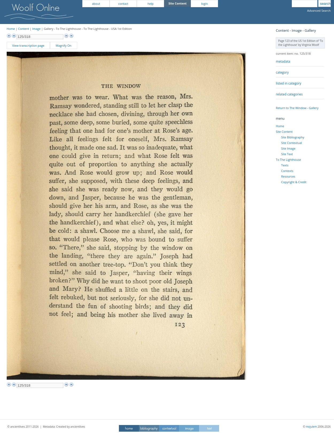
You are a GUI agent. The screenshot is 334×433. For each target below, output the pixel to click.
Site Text (287, 154)
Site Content (284, 132)
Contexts (287, 171)
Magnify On (63, 45)
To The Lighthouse (288, 160)
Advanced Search (319, 11)
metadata (283, 61)
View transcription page (28, 45)
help (150, 4)
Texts (284, 165)
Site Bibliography (292, 137)
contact (123, 4)
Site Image (288, 148)
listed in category (288, 83)
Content (23, 29)
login (204, 4)
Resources (288, 176)
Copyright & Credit (293, 182)
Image (36, 29)
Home (11, 29)
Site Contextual (291, 143)
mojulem (311, 426)
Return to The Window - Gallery (297, 108)
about (96, 4)
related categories (289, 94)
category (282, 72)
